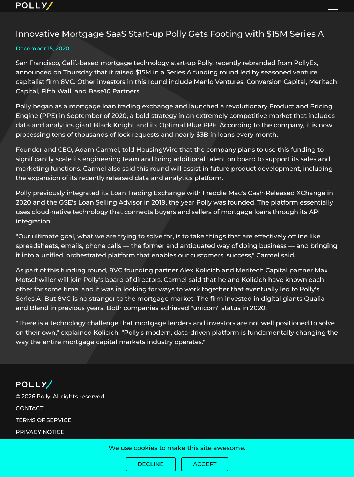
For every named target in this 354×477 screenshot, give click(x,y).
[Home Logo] (69, 6)
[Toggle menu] (333, 6)
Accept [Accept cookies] (204, 464)
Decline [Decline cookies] (151, 464)
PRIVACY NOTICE (40, 432)
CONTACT (29, 408)
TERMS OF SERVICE (44, 420)
